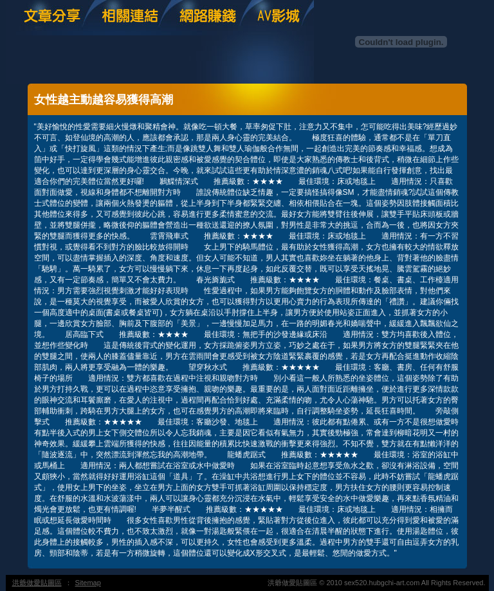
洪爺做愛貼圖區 (37, 582)
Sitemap (88, 582)
